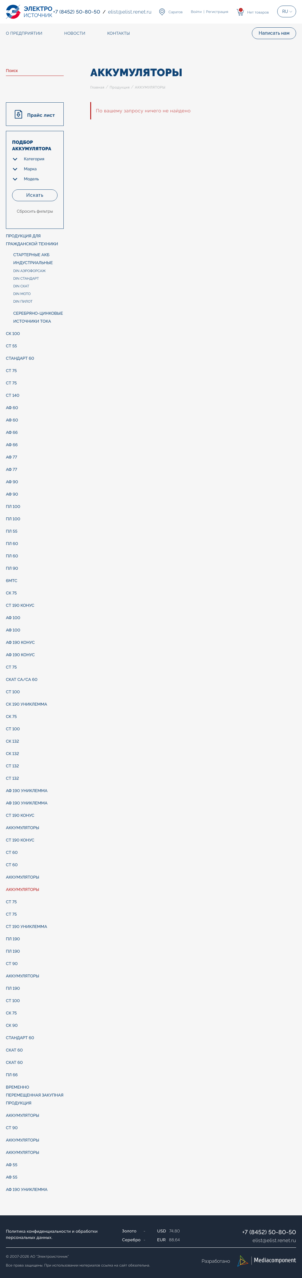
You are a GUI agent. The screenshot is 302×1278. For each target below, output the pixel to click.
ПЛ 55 (11, 531)
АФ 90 (12, 482)
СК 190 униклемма (26, 704)
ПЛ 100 (13, 506)
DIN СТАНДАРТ (26, 278)
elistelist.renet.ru (274, 1240)
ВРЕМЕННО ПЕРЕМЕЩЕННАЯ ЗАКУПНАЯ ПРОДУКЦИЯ (34, 1095)
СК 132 (12, 741)
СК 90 (12, 1025)
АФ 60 (12, 408)
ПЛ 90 (12, 568)
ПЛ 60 (12, 543)
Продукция (120, 87)
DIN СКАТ (21, 286)
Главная (97, 87)
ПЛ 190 (13, 939)
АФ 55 (11, 1165)
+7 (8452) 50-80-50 (269, 1232)
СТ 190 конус (20, 605)
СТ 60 (12, 852)
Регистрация (217, 12)
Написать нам (274, 33)
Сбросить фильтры (35, 211)
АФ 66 (12, 432)
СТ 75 (11, 371)
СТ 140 (12, 395)
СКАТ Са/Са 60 (21, 679)
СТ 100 (13, 692)
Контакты (118, 33)
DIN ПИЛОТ (22, 301)
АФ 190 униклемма (26, 791)
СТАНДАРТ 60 (20, 358)
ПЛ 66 (12, 1075)
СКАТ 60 (14, 1050)
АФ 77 (11, 457)
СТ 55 (11, 346)
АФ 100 (13, 618)
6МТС (11, 581)
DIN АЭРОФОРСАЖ (29, 271)
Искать (34, 195)
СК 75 (11, 593)
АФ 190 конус (20, 642)
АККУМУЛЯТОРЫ (22, 828)
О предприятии (24, 33)
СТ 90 (12, 964)
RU (285, 11)
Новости (75, 33)
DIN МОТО (22, 294)
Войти (196, 12)
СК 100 (13, 333)
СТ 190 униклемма (26, 926)
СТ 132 (12, 766)
